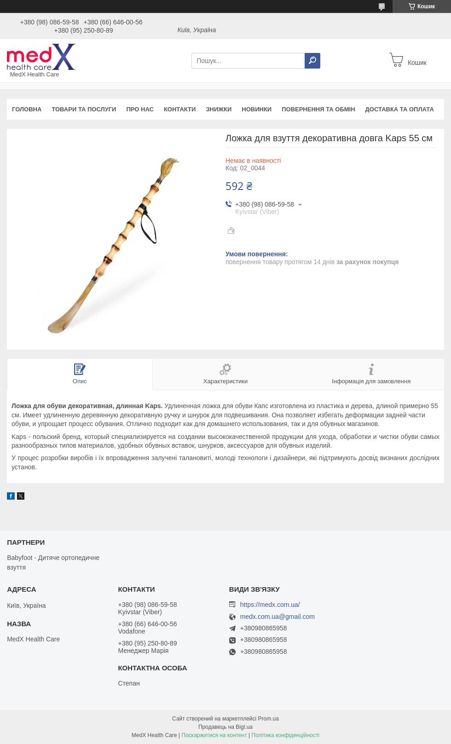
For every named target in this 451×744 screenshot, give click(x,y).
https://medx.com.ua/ (270, 604)
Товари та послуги (84, 109)
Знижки (218, 109)
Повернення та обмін (318, 109)
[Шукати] (312, 61)
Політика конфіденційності (286, 735)
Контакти (180, 109)
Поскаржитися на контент (214, 735)
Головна (26, 109)
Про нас (139, 109)
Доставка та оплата (399, 109)
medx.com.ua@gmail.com (277, 616)
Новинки (257, 109)
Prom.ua (268, 718)
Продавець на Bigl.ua (225, 727)
